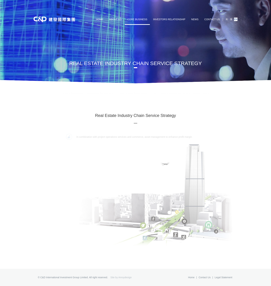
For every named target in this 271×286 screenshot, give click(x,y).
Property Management (73, 90)
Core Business (137, 19)
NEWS (194, 19)
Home (191, 277)
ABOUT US (115, 19)
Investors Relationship (169, 19)
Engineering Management (100, 90)
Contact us (212, 19)
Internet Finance (201, 90)
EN (235, 19)
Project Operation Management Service (170, 90)
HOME (99, 19)
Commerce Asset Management (131, 90)
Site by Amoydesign (121, 277)
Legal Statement (223, 277)
